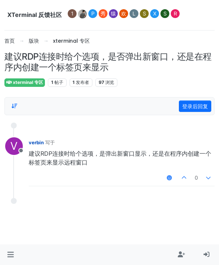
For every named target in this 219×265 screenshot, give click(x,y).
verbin (36, 142)
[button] (10, 254)
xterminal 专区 (24, 82)
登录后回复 (195, 106)
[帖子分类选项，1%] (14, 106)
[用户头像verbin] (14, 146)
